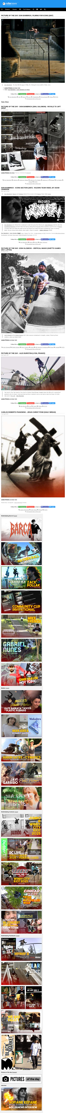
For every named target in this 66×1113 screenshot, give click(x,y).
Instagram (31, 94)
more (15, 516)
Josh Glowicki (8, 335)
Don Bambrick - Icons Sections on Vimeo (19, 89)
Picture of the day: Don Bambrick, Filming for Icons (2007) (27, 15)
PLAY (19, 233)
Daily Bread (34, 510)
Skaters (7, 9)
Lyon (30, 406)
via (19, 88)
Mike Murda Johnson (60, 233)
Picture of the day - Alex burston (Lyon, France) (23, 353)
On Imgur (8, 172)
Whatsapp (23, 94)
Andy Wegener (49, 225)
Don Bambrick (8, 85)
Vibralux (21, 194)
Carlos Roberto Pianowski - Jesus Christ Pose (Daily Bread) (28, 412)
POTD (56, 97)
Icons (29, 97)
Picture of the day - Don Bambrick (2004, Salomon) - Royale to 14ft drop (31, 107)
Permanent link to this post (34, 98)
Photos (51, 97)
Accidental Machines (9, 226)
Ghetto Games (19, 335)
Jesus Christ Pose (18, 502)
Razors (24, 97)
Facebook (45, 94)
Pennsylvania (44, 97)
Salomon (15, 180)
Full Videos (26, 9)
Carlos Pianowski (24, 510)
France (35, 406)
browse (14, 1072)
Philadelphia (35, 97)
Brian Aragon (15, 235)
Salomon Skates (24, 180)
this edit (13, 396)
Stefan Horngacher (23, 235)
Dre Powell (10, 235)
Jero (19, 97)
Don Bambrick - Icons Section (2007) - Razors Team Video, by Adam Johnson (30, 188)
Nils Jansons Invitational (41, 347)
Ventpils (57, 347)
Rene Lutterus (25, 347)
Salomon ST (46, 180)
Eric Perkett (29, 235)
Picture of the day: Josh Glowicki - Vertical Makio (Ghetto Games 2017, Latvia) (31, 249)
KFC (45, 233)
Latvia (32, 347)
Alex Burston (20, 396)
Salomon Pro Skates (35, 180)
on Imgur (10, 88)
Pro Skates (59, 180)
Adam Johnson (44, 230)
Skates (14, 9)
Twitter (53, 94)
